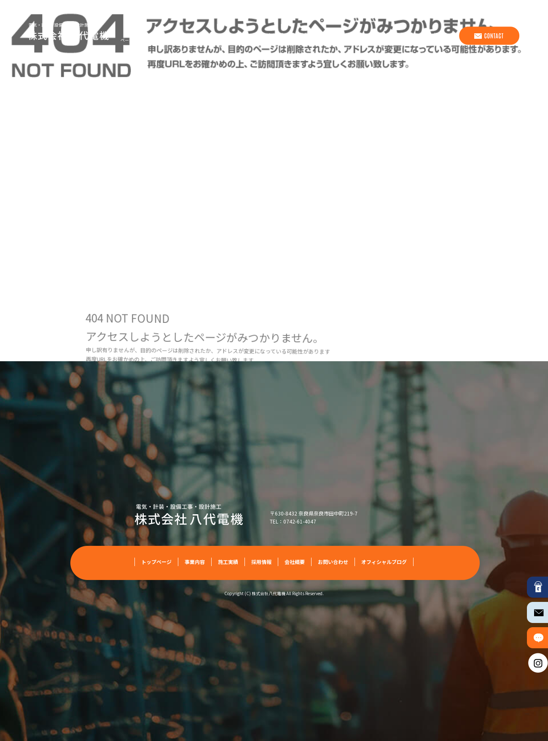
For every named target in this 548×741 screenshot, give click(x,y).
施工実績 (351, 35)
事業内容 (309, 35)
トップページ (263, 35)
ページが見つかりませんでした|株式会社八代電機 (168, 40)
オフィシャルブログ (384, 561)
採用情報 (394, 35)
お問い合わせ (488, 35)
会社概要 (436, 35)
